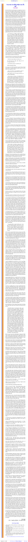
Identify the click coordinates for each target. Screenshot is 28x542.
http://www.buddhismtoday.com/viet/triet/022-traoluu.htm (15, 536)
